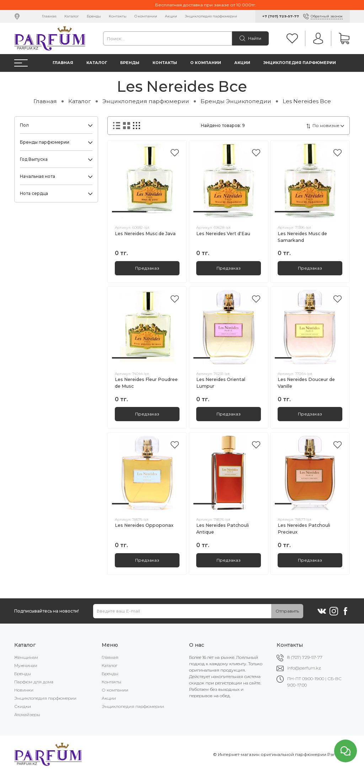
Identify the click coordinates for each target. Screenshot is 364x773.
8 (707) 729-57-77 (304, 657)
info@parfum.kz (304, 668)
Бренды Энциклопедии (235, 101)
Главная (49, 16)
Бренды (94, 16)
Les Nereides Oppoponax (144, 525)
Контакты (118, 16)
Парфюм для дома (33, 681)
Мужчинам (25, 665)
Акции (171, 16)
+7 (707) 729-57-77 (280, 16)
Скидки (22, 706)
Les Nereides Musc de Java (145, 233)
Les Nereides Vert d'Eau (223, 233)
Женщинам (26, 657)
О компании (145, 16)
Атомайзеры (27, 714)
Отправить (287, 611)
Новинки (23, 690)
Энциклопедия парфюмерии (211, 16)
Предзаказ (147, 268)
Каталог (71, 16)
